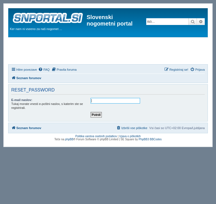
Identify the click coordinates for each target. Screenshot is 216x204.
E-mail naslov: (21, 100)
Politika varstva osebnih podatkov (96, 136)
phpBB (69, 139)
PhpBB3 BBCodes (150, 139)
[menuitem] (44, 69)
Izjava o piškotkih (130, 136)
